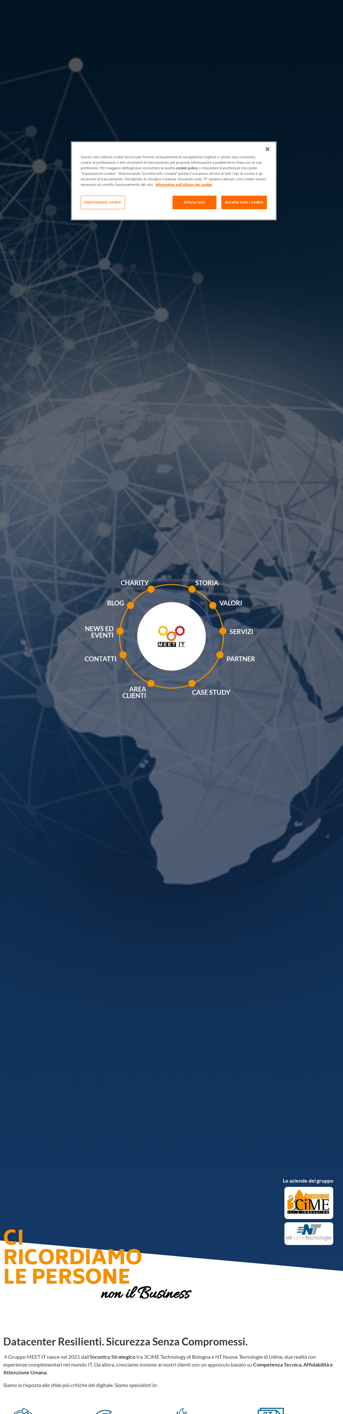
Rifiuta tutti (194, 202)
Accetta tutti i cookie (244, 202)
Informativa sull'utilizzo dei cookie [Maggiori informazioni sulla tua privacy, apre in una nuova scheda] (184, 184)
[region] (174, 180)
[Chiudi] (267, 149)
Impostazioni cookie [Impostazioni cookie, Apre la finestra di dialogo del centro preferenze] (102, 202)
